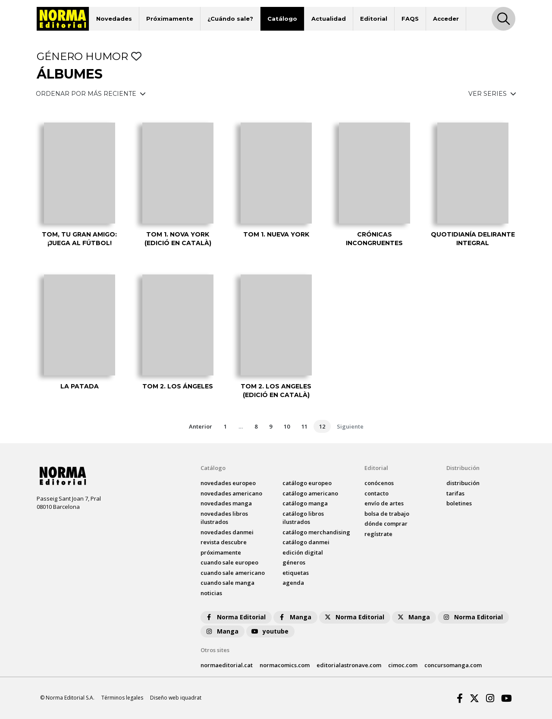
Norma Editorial (235, 617)
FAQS (410, 18)
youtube (270, 631)
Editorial (373, 18)
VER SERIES (492, 94)
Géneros (293, 562)
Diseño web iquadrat (175, 697)
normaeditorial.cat (227, 665)
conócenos (379, 483)
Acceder (446, 18)
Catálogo (282, 18)
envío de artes (384, 503)
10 (287, 426)
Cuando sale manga (227, 583)
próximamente (221, 552)
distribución (463, 483)
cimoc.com (402, 665)
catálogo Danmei (305, 542)
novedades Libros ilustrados (224, 518)
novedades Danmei (227, 532)
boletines (459, 503)
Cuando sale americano (233, 573)
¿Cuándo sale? (230, 18)
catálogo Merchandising (316, 532)
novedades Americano (231, 493)
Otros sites (215, 650)
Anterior (200, 426)
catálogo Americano (310, 493)
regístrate (378, 534)
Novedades (114, 18)
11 (304, 426)
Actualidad (328, 18)
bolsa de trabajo (386, 513)
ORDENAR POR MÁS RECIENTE (91, 94)
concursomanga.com (453, 665)
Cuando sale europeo (229, 562)
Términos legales (122, 697)
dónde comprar (386, 523)
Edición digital (302, 552)
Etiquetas (295, 573)
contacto (376, 493)
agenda (293, 583)
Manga (294, 617)
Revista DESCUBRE (224, 542)
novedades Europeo (228, 483)
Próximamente (169, 18)
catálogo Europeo (307, 483)
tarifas (455, 493)
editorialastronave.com (349, 665)
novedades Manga (226, 503)
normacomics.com (285, 665)
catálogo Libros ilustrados (303, 518)
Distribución (463, 468)
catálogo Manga (305, 503)
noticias (211, 593)
